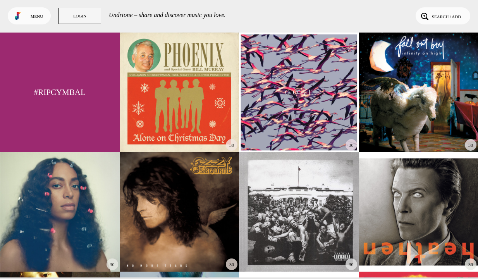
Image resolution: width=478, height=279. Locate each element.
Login (79, 16)
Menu (37, 16)
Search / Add (440, 16)
